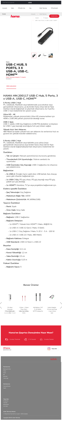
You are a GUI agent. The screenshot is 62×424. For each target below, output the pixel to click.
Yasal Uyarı (40, 422)
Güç (30, 8)
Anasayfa (4, 8)
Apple (4, 388)
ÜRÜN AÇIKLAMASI (11, 86)
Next (56, 36)
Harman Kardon (6, 386)
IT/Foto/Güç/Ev (54, 8)
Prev (33, 36)
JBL (4, 374)
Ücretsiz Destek (47, 339)
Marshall (5, 376)
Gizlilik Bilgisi (56, 422)
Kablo (12, 8)
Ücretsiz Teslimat (12, 339)
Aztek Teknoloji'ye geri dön (8, 2)
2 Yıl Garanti (30, 339)
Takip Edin (54, 348)
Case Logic (5, 378)
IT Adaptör (45, 18)
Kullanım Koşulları (48, 422)
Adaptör (37, 18)
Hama (4, 371)
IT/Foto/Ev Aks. (21, 8)
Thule (4, 372)
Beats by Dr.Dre (7, 369)
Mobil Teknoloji (43, 8)
